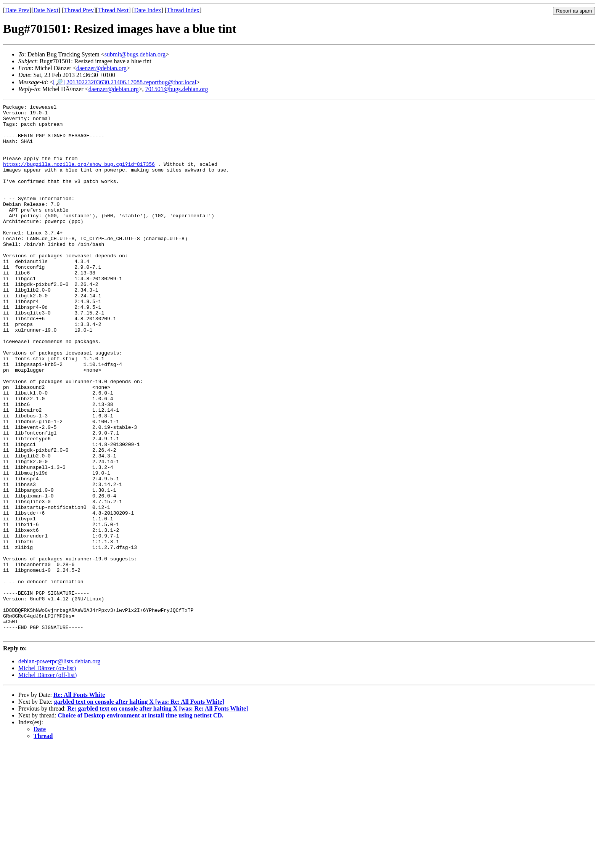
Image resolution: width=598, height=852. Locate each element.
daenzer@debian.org (101, 68)
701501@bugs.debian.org (176, 89)
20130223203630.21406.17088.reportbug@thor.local (131, 82)
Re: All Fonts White (79, 801)
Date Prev (17, 10)
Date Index (147, 10)
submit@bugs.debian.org (135, 54)
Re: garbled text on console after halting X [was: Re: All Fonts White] (157, 815)
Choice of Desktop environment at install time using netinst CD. (140, 821)
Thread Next (113, 10)
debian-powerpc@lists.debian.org (59, 767)
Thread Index (183, 10)
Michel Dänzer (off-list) (47, 781)
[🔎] (59, 82)
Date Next (46, 10)
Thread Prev (79, 10)
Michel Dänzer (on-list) (47, 774)
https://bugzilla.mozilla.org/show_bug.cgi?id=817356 (79, 176)
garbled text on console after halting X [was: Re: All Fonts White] (139, 808)
